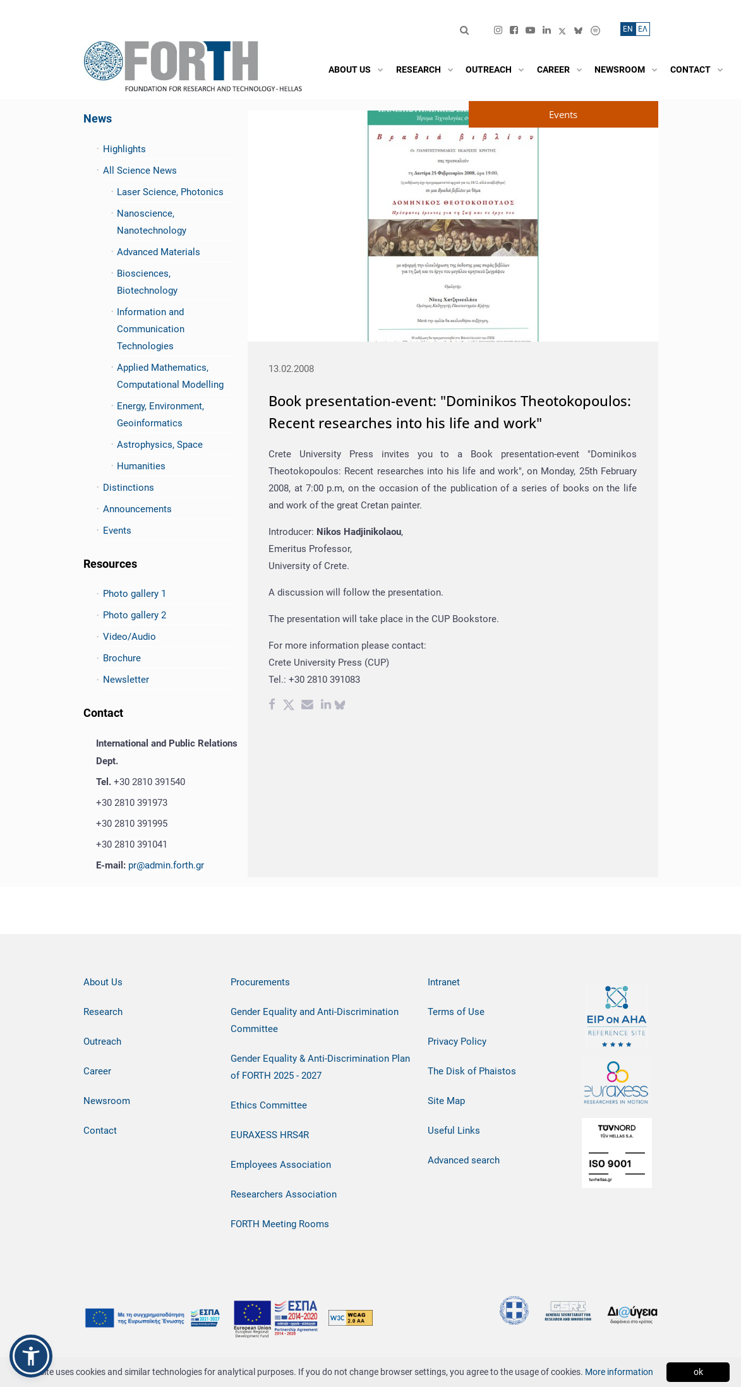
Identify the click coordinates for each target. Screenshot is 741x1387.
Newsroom (106, 1101)
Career (97, 1071)
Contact (100, 1130)
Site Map (446, 1101)
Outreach (102, 1041)
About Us (103, 982)
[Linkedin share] (326, 706)
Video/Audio (129, 636)
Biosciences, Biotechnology (147, 282)
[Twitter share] (288, 706)
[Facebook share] (271, 706)
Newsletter (126, 679)
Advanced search (464, 1160)
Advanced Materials (158, 252)
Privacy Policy (457, 1041)
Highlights (124, 149)
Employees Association (281, 1164)
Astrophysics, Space (160, 444)
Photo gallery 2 (134, 615)
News (97, 118)
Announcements (137, 509)
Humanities (141, 466)
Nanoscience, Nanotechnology (151, 222)
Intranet (444, 982)
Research (103, 1012)
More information (619, 1372)
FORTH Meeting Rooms (280, 1224)
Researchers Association (284, 1194)
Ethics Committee (269, 1105)
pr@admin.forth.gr (166, 865)
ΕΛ (643, 29)
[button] (31, 1356)
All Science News (140, 170)
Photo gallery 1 (134, 593)
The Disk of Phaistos (472, 1071)
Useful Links (454, 1130)
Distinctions (128, 487)
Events (117, 530)
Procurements (260, 982)
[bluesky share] (340, 706)
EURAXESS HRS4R (270, 1135)
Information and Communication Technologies (150, 329)
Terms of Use (456, 1012)
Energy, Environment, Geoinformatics (160, 414)
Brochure (122, 658)
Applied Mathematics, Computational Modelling (170, 376)
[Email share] (307, 706)
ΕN (628, 29)
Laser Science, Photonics (170, 192)
